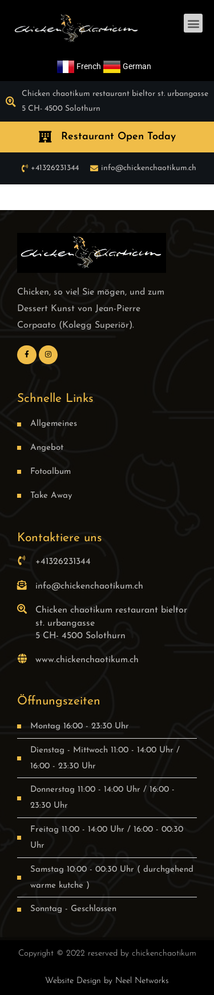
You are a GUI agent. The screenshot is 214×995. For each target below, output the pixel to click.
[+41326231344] (22, 560)
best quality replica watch (51, 197)
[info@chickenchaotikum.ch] (22, 585)
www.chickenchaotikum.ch (87, 659)
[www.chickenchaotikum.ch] (22, 658)
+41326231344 (63, 561)
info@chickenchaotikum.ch (89, 586)
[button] (193, 23)
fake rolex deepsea (130, 197)
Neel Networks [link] (142, 981)
